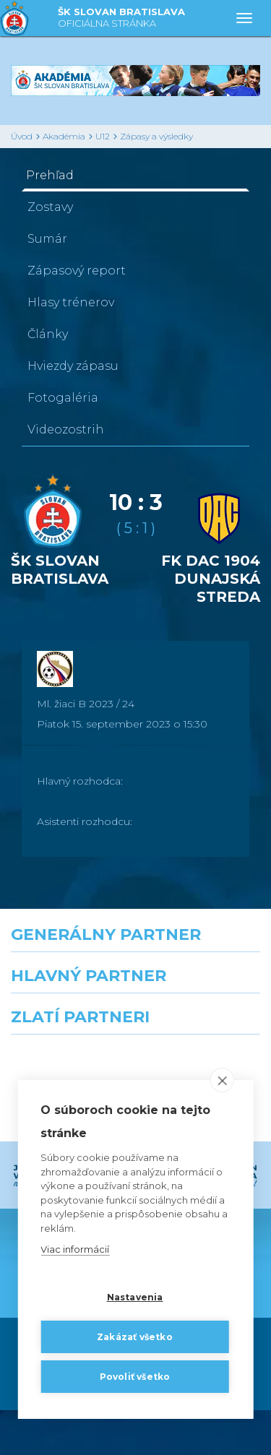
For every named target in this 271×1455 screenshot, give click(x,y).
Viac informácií (74, 1250)
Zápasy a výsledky (156, 136)
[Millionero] (204, 1041)
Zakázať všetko (135, 1336)
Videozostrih (65, 429)
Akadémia (64, 136)
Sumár (47, 239)
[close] (222, 1080)
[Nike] (136, 978)
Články (47, 334)
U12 (102, 136)
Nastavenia (135, 1297)
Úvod (22, 136)
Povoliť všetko (135, 1376)
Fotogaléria (62, 398)
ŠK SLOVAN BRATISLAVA (121, 18)
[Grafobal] (68, 1041)
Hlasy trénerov (70, 302)
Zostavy (50, 207)
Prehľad (50, 175)
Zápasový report (76, 270)
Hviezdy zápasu (73, 366)
